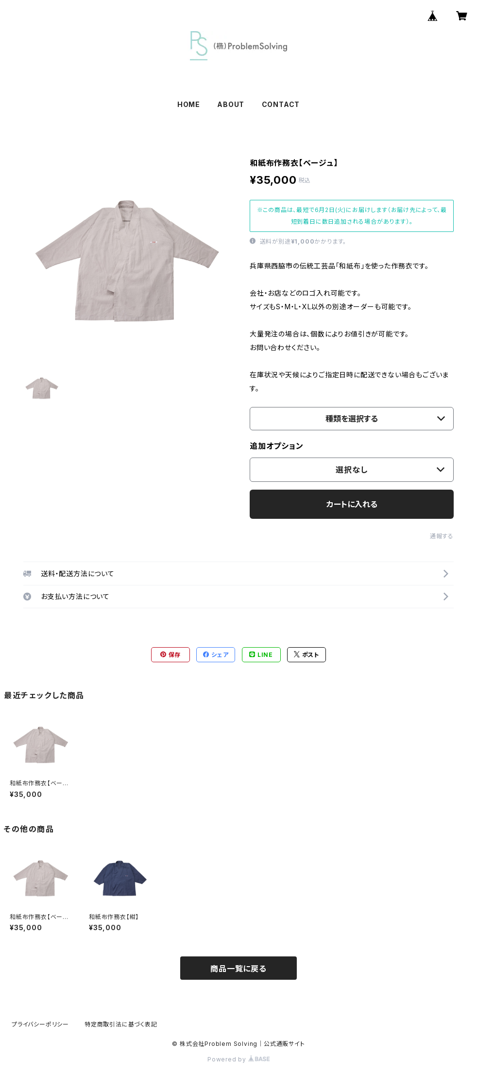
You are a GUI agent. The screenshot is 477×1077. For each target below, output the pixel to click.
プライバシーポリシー (40, 1024)
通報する (442, 536)
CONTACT (281, 104)
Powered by (238, 1059)
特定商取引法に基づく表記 (121, 1024)
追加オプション (277, 446)
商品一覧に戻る (238, 968)
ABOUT (230, 104)
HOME (188, 104)
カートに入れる (351, 504)
